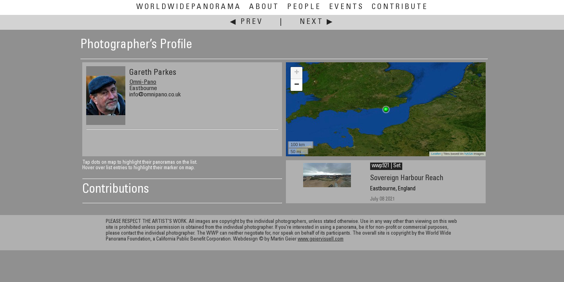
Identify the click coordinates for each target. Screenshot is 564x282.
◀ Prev (246, 22)
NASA (469, 153)
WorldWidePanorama (188, 7)
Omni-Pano (142, 82)
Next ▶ (317, 22)
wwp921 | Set (386, 166)
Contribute (400, 7)
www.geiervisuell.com (320, 239)
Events (346, 7)
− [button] (296, 85)
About (264, 7)
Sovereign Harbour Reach (406, 178)
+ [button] (296, 73)
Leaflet (436, 153)
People (304, 7)
